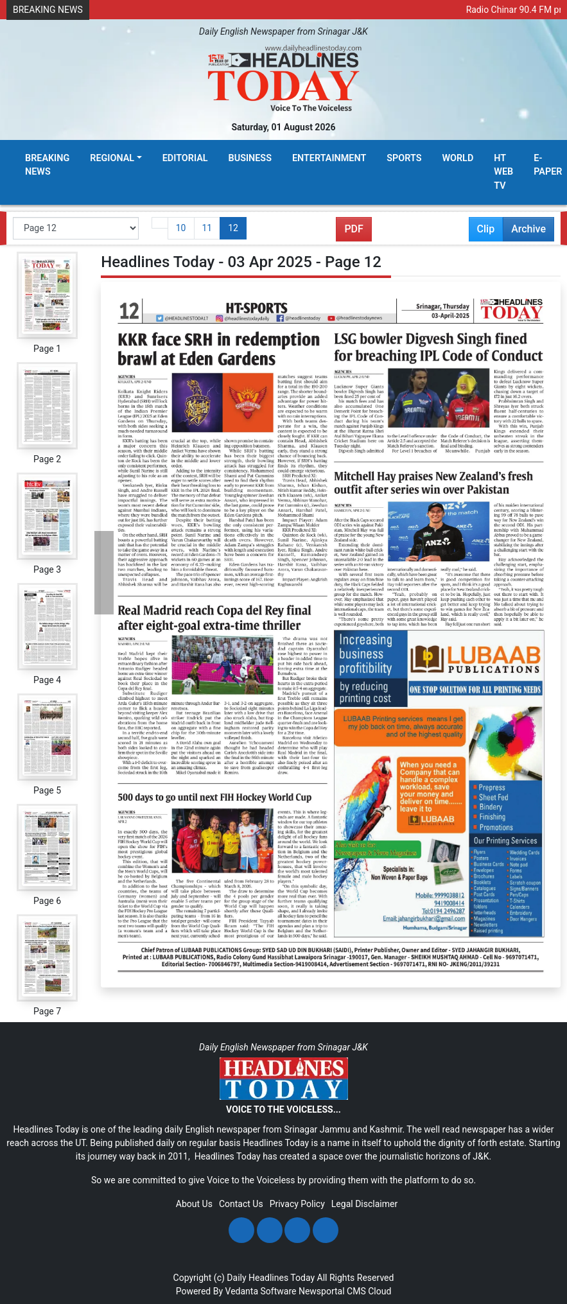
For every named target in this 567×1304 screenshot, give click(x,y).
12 (233, 228)
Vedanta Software (261, 1291)
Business (250, 158)
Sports (404, 158)
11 (207, 228)
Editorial (185, 158)
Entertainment (329, 158)
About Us (194, 1204)
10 (181, 228)
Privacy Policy (297, 1204)
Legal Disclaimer (364, 1204)
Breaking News (47, 165)
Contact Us (241, 1204)
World (457, 158)
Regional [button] (112, 158)
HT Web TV (503, 172)
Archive (524, 232)
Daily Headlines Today (271, 1278)
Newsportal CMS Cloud (345, 1291)
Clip (486, 229)
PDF (353, 229)
